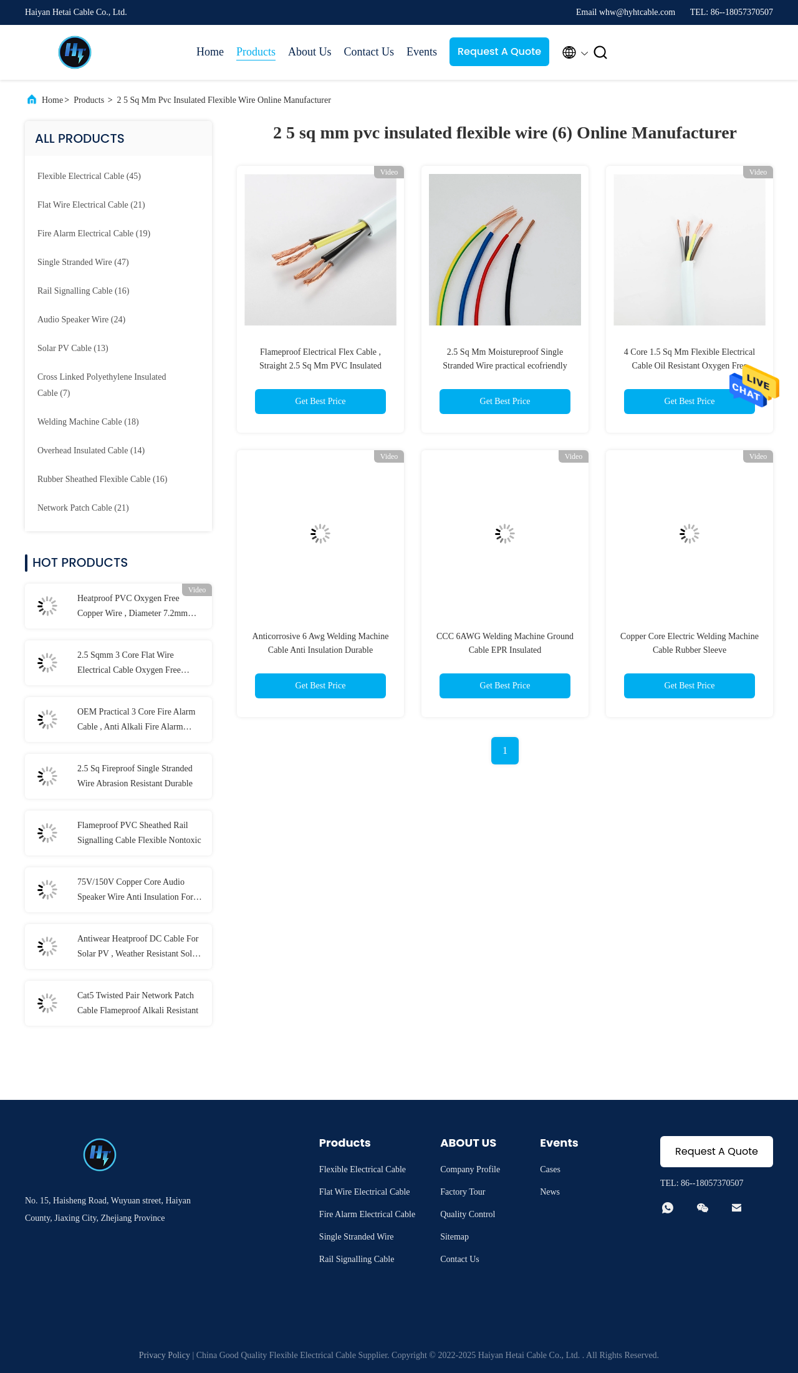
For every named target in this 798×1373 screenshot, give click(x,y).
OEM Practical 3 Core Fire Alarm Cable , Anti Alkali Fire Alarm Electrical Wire (136, 721)
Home (210, 52)
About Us (310, 52)
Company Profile (470, 1169)
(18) (88, 421)
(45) (89, 176)
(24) (81, 319)
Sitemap (454, 1236)
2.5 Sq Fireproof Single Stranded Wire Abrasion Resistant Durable (135, 776)
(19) (93, 233)
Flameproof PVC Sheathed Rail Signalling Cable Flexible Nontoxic (139, 833)
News (550, 1192)
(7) (101, 385)
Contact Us (369, 52)
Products (256, 52)
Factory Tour (462, 1192)
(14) (91, 450)
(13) (72, 348)
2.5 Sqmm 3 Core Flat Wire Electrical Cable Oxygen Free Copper (129, 664)
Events (421, 52)
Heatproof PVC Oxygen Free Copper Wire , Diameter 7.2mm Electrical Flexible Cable (132, 607)
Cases (550, 1169)
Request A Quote (499, 51)
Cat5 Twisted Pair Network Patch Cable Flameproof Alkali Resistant (137, 1003)
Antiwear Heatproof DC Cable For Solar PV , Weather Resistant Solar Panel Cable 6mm (138, 947)
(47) (83, 262)
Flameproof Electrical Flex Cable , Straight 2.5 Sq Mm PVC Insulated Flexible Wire (320, 365)
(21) (91, 205)
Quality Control (467, 1214)
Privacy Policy (164, 1355)
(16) (83, 291)
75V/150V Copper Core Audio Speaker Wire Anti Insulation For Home (135, 891)
